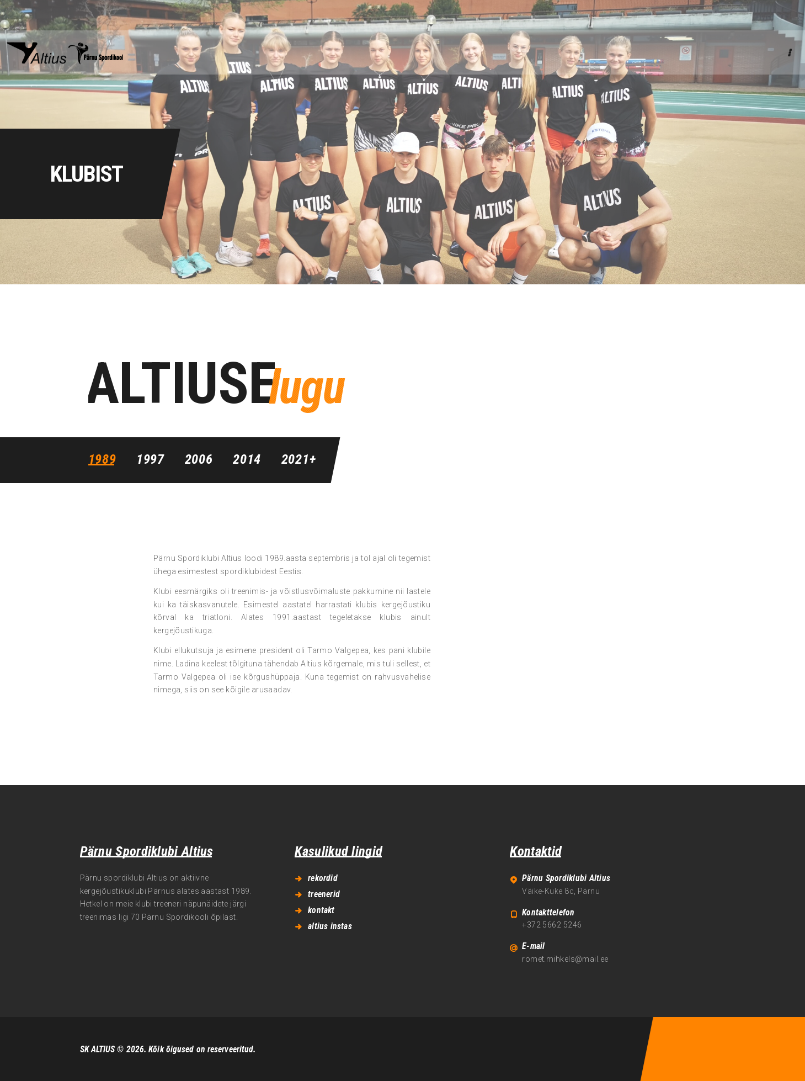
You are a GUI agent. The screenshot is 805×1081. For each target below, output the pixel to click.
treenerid (324, 894)
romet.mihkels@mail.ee (565, 959)
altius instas (330, 926)
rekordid (323, 878)
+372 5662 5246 (552, 924)
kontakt (321, 910)
